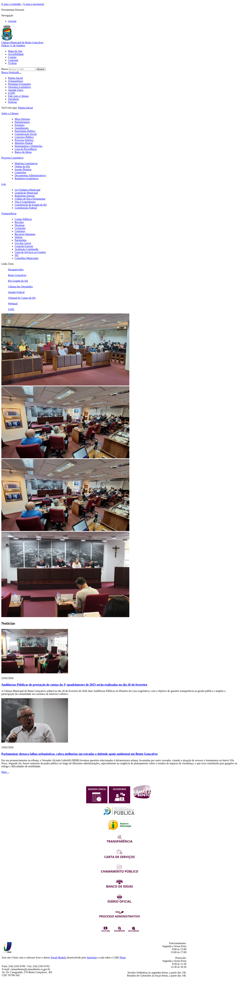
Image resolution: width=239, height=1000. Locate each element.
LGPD (11, 93)
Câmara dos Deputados (20, 286)
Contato (12, 57)
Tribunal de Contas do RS (22, 297)
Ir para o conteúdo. (11, 4)
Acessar (12, 21)
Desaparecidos (16, 269)
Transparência (15, 81)
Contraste (13, 60)
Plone (123, 957)
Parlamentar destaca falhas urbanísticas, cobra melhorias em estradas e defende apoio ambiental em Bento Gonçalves (79, 754)
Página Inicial (15, 78)
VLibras (12, 63)
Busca (4, 69)
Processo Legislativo (12, 157)
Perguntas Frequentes (19, 84)
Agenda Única (15, 90)
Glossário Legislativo (19, 87)
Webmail (13, 303)
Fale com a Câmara (18, 96)
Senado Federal (16, 292)
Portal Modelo (58, 957)
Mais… (5, 772)
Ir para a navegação (33, 4)
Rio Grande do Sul (18, 280)
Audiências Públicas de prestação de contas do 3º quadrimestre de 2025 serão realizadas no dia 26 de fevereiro (74, 684)
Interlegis (92, 957)
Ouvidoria (13, 99)
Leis (3, 184)
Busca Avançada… (11, 72)
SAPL (11, 309)
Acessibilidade (16, 54)
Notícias (12, 102)
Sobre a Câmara (9, 113)
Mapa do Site (15, 51)
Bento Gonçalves (17, 275)
